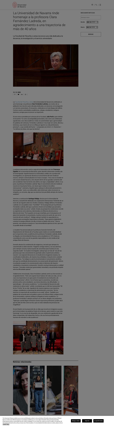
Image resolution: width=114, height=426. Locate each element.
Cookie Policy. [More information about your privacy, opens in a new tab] (6, 424)
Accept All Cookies (98, 420)
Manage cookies (76, 420)
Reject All (87, 420)
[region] (57, 421)
